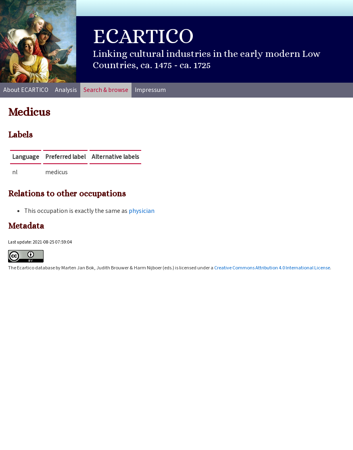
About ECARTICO (25, 89)
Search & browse (106, 89)
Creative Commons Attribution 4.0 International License (272, 267)
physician (142, 210)
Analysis (66, 89)
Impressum (150, 89)
